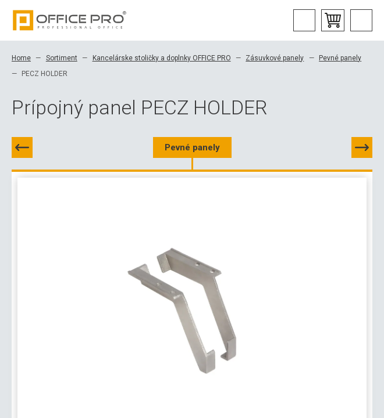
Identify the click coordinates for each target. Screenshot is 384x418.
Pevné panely (340, 58)
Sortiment (61, 58)
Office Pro (70, 20)
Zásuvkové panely (275, 58)
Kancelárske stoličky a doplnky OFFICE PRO (162, 58)
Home (21, 58)
